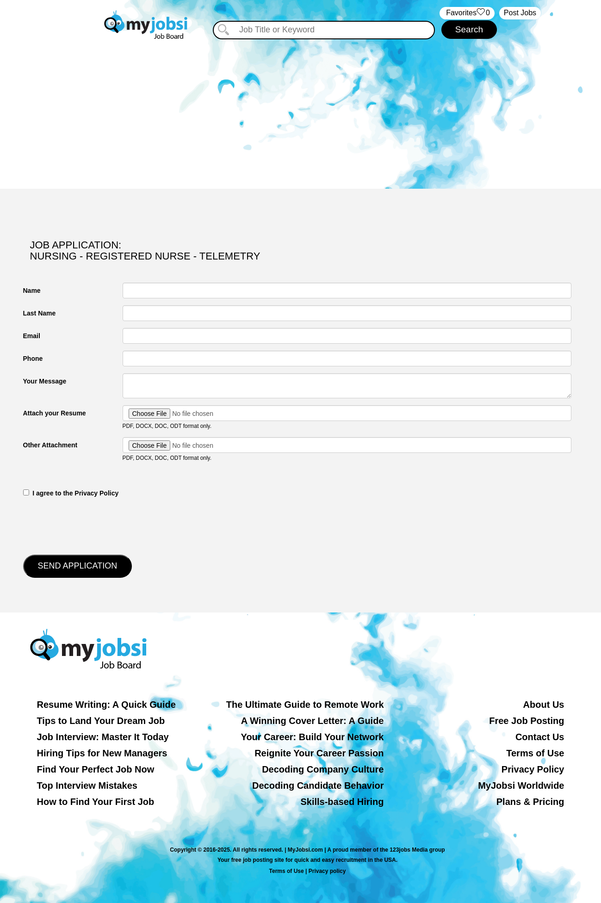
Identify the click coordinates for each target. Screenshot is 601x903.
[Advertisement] (300, 110)
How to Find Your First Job (96, 802)
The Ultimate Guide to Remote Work (305, 704)
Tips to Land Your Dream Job (101, 721)
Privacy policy (327, 871)
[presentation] (93, 525)
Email (31, 336)
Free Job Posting (526, 721)
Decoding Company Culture (323, 769)
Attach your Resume (54, 413)
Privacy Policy (533, 769)
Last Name (39, 313)
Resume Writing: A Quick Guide (106, 704)
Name (32, 290)
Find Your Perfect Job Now (96, 769)
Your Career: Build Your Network (312, 737)
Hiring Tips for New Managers (102, 753)
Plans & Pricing (530, 802)
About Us (543, 704)
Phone (33, 358)
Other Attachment (50, 445)
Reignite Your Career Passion (319, 753)
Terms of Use (535, 753)
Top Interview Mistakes (87, 785)
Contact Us (539, 737)
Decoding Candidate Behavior (318, 785)
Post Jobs (520, 13)
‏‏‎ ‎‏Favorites (467, 13)
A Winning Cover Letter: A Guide (312, 721)
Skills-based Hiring (342, 802)
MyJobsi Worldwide (521, 785)
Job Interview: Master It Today (103, 737)
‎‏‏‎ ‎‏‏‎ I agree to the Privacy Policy (71, 493)
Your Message (45, 381)
